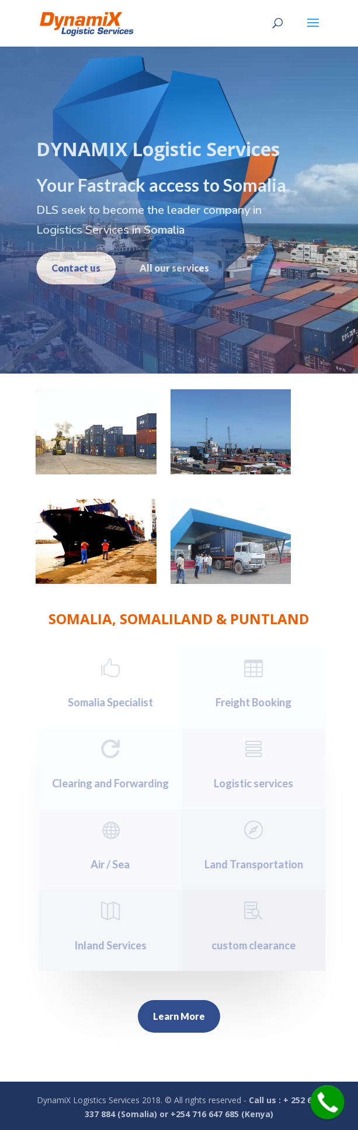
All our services (168, 267)
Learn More (179, 1016)
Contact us (70, 267)
